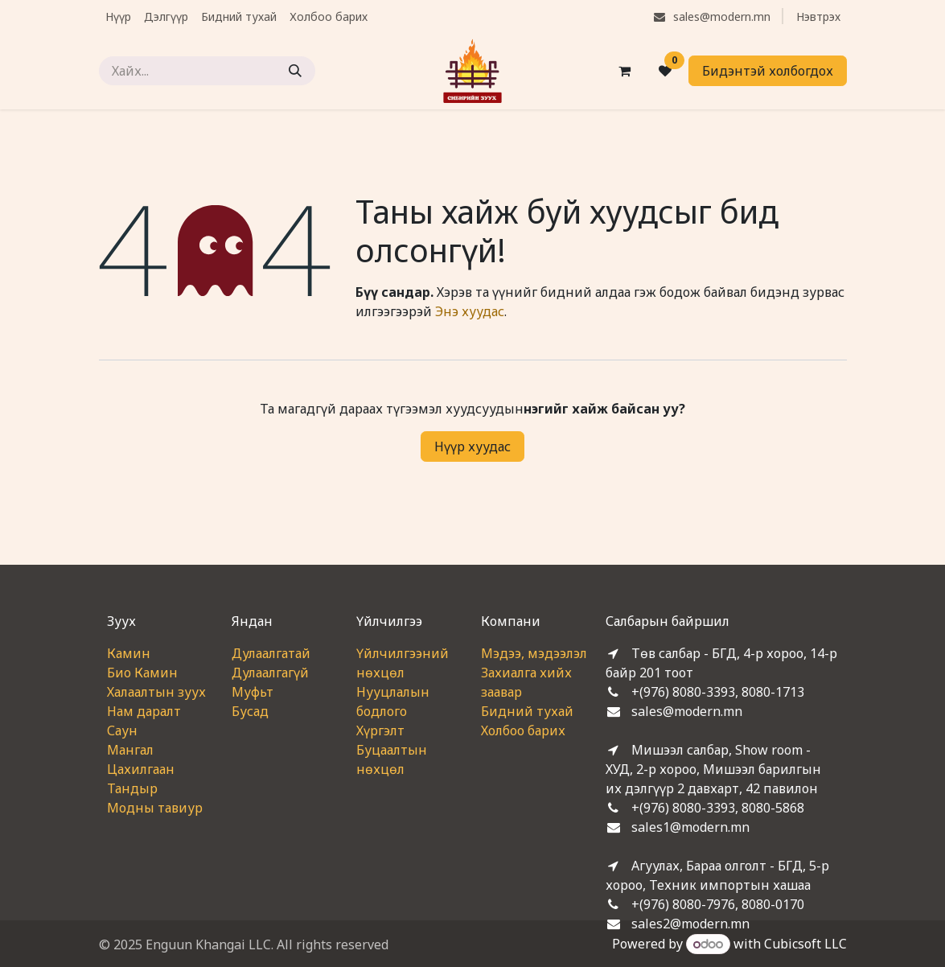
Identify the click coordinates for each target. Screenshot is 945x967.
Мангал (130, 750)
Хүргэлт (380, 730)
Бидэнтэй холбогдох (767, 71)
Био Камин (142, 672)
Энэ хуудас (469, 311)
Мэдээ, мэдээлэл (534, 653)
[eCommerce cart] (625, 71)
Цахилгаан (141, 769)
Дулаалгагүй (270, 672)
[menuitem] (118, 16)
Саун (122, 730)
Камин (128, 653)
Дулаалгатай (271, 653)
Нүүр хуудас (472, 446)
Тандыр (132, 788)
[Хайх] (295, 70)
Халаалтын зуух (156, 692)
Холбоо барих (523, 730)
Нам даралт (144, 711)
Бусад (250, 711)
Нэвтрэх (818, 16)
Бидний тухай (527, 711)
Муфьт (252, 692)
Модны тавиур (155, 808)
